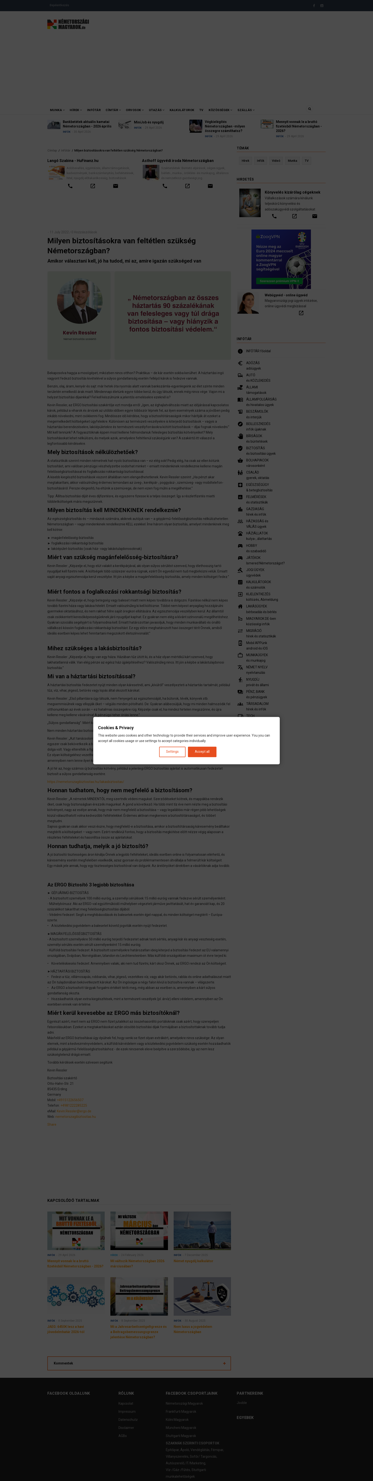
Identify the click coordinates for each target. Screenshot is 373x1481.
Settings (172, 752)
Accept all (202, 752)
